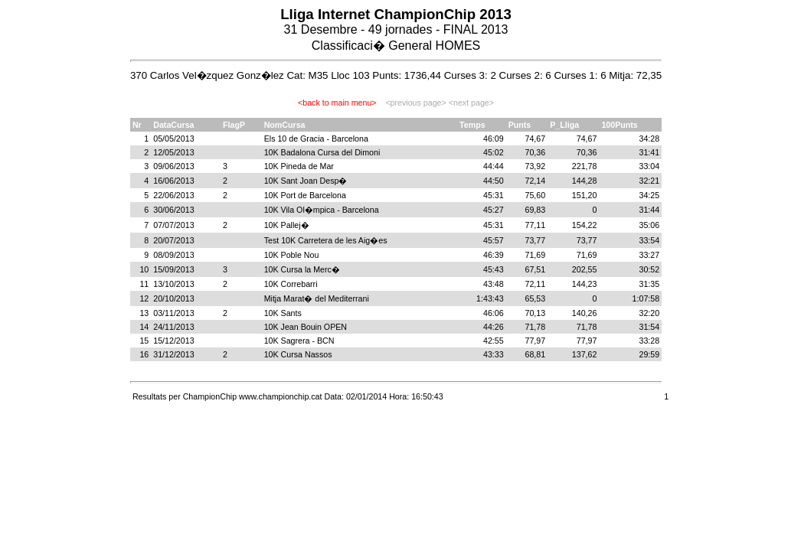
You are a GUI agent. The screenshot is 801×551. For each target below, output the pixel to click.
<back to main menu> (337, 102)
